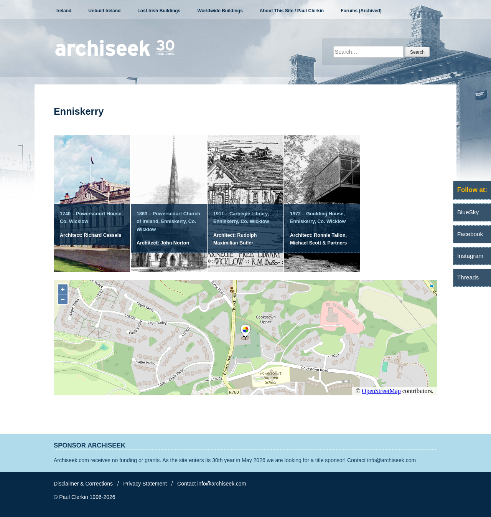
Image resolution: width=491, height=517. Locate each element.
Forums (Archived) (361, 10)
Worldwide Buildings (219, 10)
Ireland (63, 10)
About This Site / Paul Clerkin (292, 10)
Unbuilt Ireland (104, 10)
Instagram (470, 256)
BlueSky (468, 212)
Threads (468, 277)
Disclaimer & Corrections (83, 484)
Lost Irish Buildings (158, 10)
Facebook (470, 234)
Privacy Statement (145, 484)
